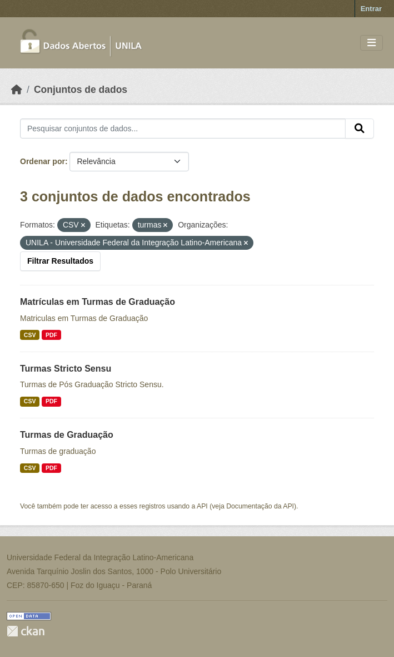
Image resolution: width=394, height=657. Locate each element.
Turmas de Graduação (66, 434)
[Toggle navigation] (371, 43)
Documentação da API (260, 506)
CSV (30, 335)
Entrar (371, 8)
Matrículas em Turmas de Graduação (97, 302)
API (202, 506)
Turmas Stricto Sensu (65, 368)
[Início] (16, 89)
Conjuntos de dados (80, 89)
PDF (51, 335)
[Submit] (359, 128)
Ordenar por (42, 161)
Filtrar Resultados (60, 260)
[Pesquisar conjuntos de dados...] (183, 128)
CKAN (25, 631)
